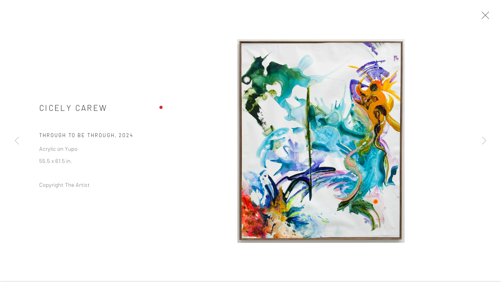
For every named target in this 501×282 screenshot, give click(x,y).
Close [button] (487, 18)
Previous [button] (17, 141)
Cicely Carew (73, 110)
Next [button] (484, 141)
